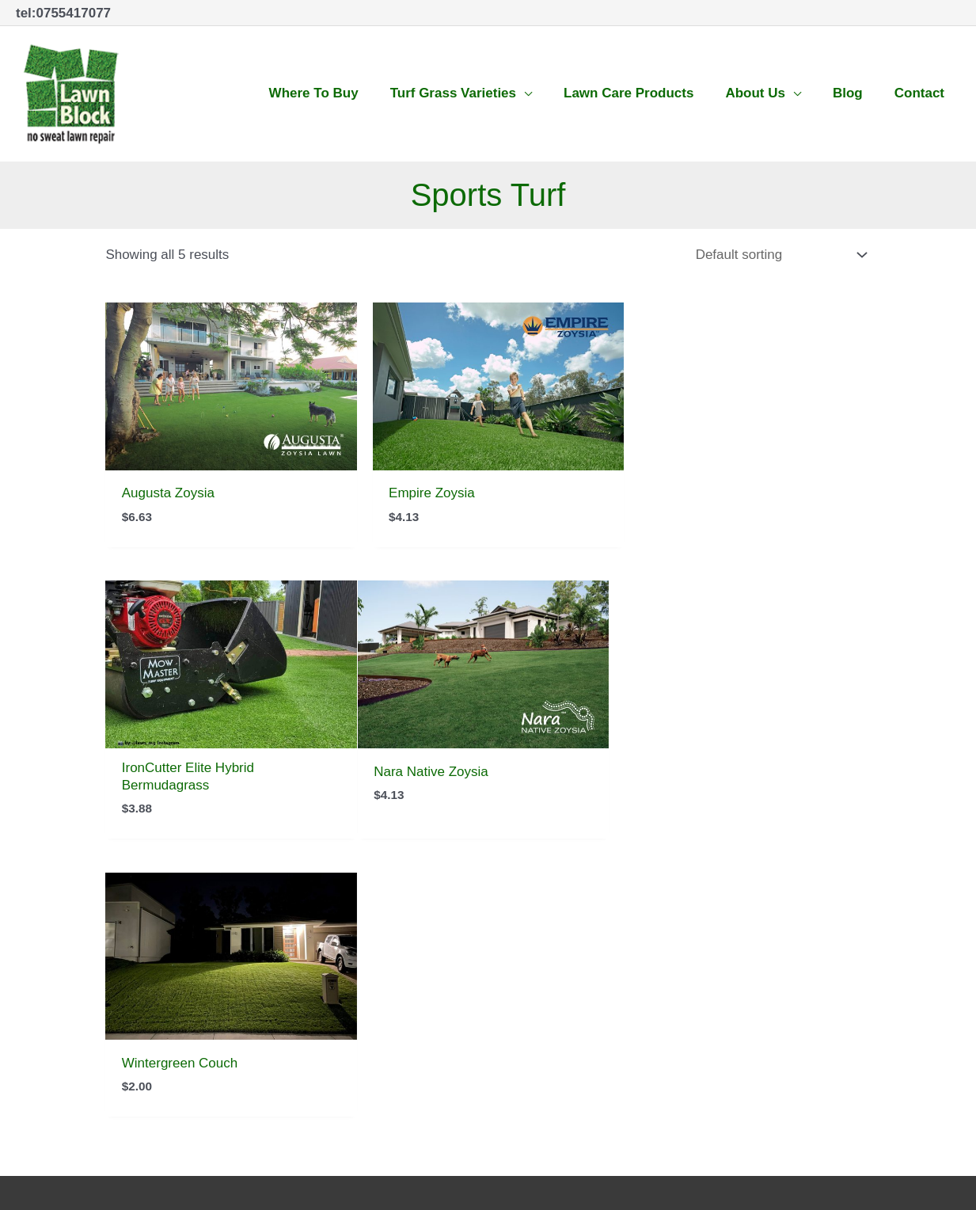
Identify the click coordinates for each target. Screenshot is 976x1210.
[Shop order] (778, 253)
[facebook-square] (520, 956)
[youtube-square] (629, 956)
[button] (461, 92)
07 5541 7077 (57, 953)
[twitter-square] (557, 956)
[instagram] (593, 956)
